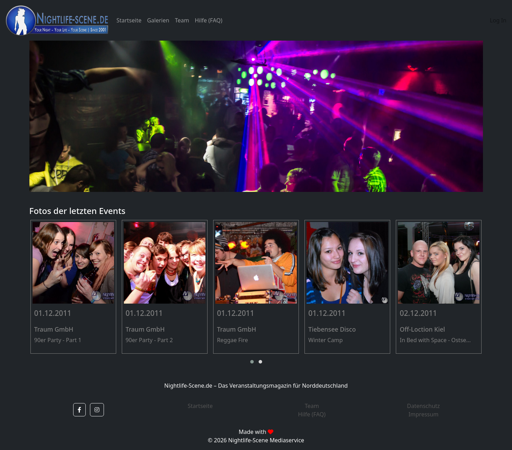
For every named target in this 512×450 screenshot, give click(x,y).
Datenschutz (423, 406)
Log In (498, 20)
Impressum (423, 414)
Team (182, 20)
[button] (252, 361)
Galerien (158, 20)
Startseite (129, 20)
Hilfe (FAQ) (208, 20)
